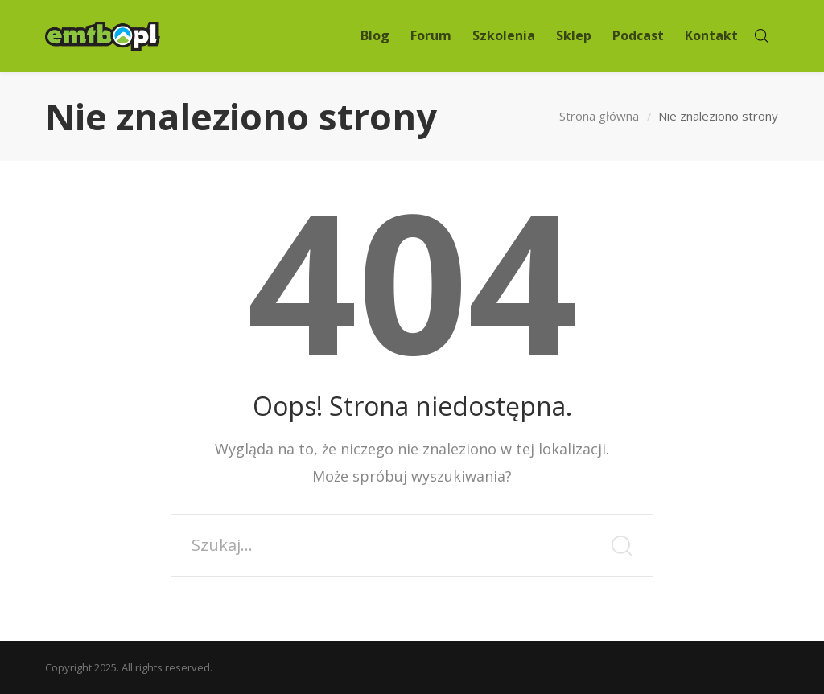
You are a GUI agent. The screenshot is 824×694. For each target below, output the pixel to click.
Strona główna (599, 116)
